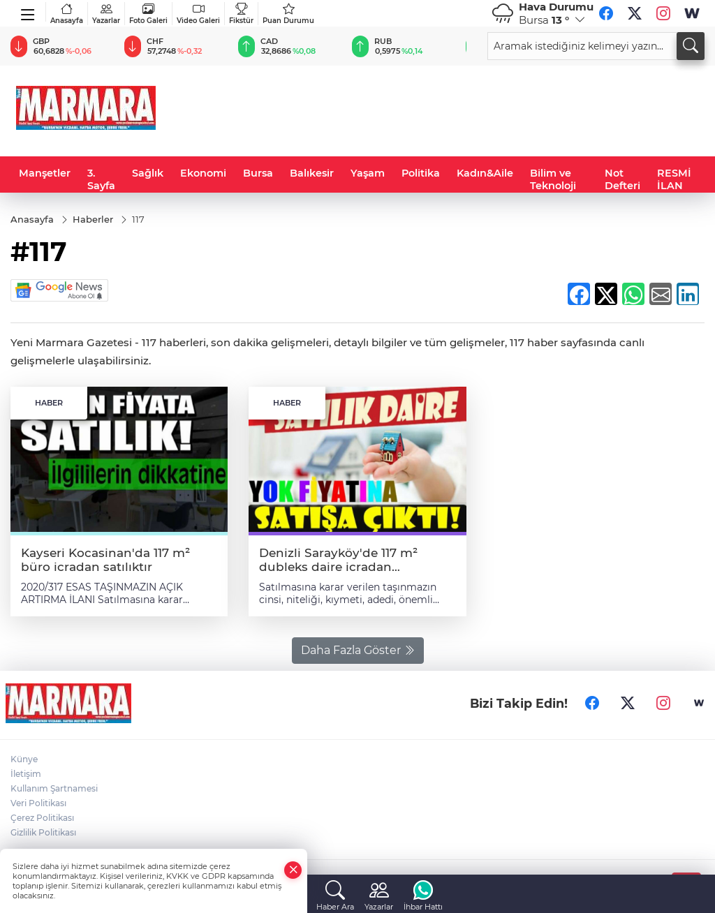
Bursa (258, 173)
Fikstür (241, 13)
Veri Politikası (38, 803)
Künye (24, 759)
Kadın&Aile (485, 173)
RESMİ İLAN (674, 179)
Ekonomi (203, 173)
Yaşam (368, 173)
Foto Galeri (148, 13)
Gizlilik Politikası (43, 832)
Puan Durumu (288, 13)
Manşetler (45, 173)
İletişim (25, 774)
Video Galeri (198, 13)
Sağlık (147, 173)
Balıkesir (312, 173)
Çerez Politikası (42, 817)
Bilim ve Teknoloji (553, 179)
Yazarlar (106, 13)
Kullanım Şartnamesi (54, 788)
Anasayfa (66, 13)
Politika (420, 173)
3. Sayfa (101, 179)
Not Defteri (622, 179)
